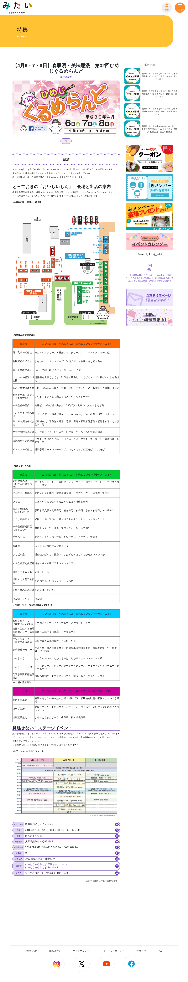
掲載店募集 (55, 951)
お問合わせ (31, 951)
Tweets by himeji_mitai (150, 254)
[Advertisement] (149, 345)
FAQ (160, 951)
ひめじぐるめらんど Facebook (41, 867)
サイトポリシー (81, 951)
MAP (50, 841)
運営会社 (141, 951)
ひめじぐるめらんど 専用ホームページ (46, 864)
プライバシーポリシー (113, 951)
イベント (66, 141)
